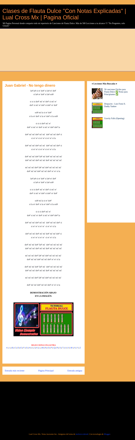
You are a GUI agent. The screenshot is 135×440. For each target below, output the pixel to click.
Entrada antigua (75, 370)
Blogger (107, 434)
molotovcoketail (82, 434)
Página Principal (46, 370)
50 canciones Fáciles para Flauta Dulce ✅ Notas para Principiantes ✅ (116, 92)
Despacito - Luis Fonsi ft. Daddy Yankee (115, 105)
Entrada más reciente (14, 370)
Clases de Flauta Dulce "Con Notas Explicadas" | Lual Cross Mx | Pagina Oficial (64, 14)
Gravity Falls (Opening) (114, 118)
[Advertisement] (69, 50)
